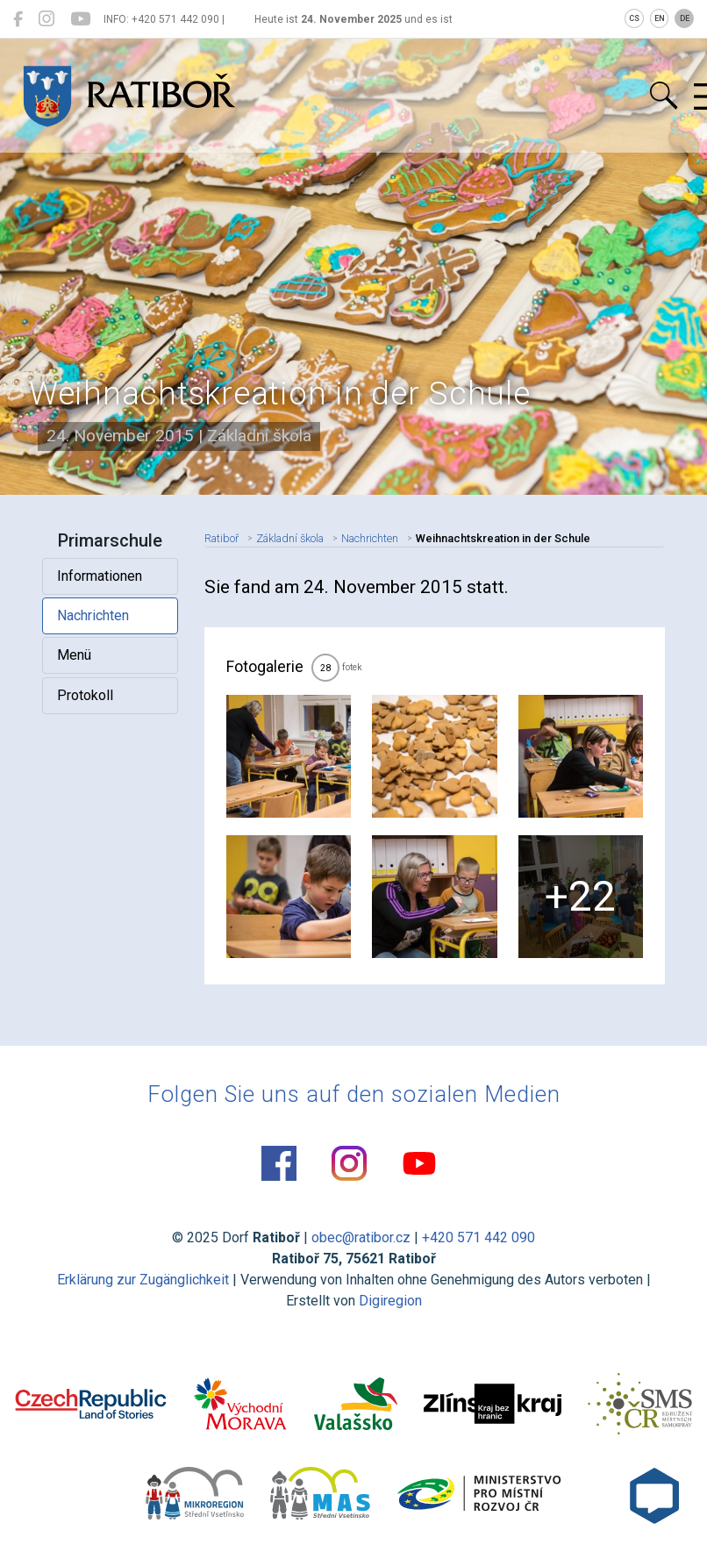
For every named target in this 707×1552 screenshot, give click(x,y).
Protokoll (85, 695)
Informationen (99, 576)
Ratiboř (221, 538)
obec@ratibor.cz (361, 1237)
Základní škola (290, 538)
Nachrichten (93, 615)
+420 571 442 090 (478, 1237)
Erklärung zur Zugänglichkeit (143, 1279)
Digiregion (390, 1300)
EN (659, 18)
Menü (74, 655)
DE (684, 18)
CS (634, 18)
